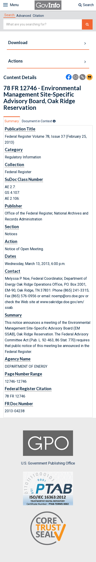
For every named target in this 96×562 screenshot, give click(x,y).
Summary (12, 121)
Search (86, 5)
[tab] (9, 15)
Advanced (23, 15)
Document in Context (39, 121)
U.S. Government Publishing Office (48, 447)
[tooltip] (54, 121)
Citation (38, 15)
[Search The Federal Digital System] (87, 24)
